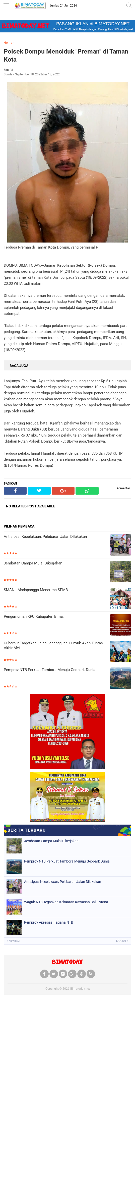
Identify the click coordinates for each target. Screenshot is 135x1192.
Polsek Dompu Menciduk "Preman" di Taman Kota (66, 55)
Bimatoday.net (80, 988)
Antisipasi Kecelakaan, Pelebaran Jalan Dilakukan (45, 536)
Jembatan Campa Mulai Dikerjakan (33, 563)
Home (8, 42)
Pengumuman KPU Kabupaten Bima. (34, 616)
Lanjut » (122, 940)
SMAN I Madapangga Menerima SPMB (36, 590)
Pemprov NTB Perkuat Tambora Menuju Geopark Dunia (49, 669)
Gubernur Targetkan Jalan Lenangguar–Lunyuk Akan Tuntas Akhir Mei (53, 645)
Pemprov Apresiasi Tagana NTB (48, 922)
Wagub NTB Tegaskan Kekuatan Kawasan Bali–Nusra (66, 902)
